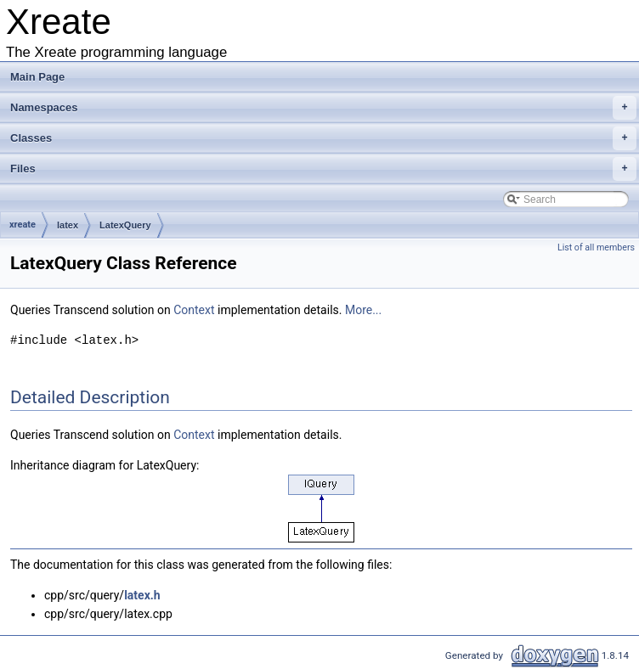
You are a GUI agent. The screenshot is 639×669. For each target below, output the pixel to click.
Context (193, 310)
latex (67, 225)
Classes (323, 138)
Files (323, 169)
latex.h (142, 595)
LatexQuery (125, 225)
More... (363, 310)
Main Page (37, 76)
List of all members (596, 247)
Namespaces (323, 108)
